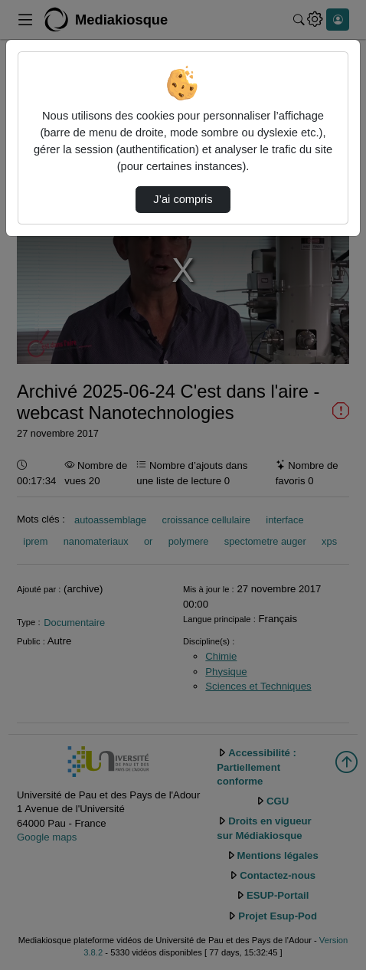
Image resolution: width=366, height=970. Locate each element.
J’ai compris (182, 199)
